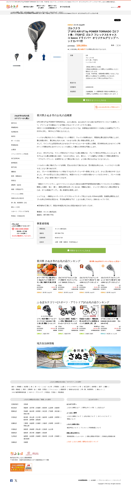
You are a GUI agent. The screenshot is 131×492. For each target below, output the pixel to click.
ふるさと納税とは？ (73, 407)
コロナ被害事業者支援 (19, 392)
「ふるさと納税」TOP (16, 12)
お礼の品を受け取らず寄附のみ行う (109, 107)
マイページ (95, 6)
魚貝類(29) (14, 132)
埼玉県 (108, 333)
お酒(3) (13, 149)
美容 (24, 389)
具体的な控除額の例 (108, 436)
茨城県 (26, 411)
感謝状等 (63, 389)
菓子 (100, 386)
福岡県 (26, 436)
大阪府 (44, 333)
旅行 (13, 386)
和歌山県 (26, 426)
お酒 (62, 386)
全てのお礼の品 (65, 7)
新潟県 (26, 417)
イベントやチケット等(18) (19, 154)
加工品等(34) (15, 158)
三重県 (26, 423)
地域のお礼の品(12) (17, 198)
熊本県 (45, 436)
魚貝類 (26, 386)
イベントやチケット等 (74, 386)
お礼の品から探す (29, 12)
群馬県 (38, 411)
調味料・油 (31, 389)
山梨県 (51, 417)
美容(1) (13, 180)
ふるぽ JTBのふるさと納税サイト (12, 6)
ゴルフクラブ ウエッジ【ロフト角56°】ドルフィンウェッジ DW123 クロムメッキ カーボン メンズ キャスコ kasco (67, 282)
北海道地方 (14, 404)
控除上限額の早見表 (93, 436)
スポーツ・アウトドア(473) (20, 211)
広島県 (45, 429)
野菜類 (56, 386)
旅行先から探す (29, 7)
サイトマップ (117, 480)
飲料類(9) (14, 163)
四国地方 (70, 25)
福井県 (45, 417)
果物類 (19, 386)
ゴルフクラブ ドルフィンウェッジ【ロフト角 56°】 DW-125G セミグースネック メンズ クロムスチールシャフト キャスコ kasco (110, 282)
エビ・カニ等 (47, 386)
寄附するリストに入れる (96, 100)
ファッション (53, 389)
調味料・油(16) (16, 185)
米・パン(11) (15, 140)
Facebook (11, 480)
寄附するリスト (101, 6)
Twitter (16, 480)
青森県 (26, 408)
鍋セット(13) (15, 207)
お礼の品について (89, 416)
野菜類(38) (14, 145)
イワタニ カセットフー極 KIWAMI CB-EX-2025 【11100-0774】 (110, 321)
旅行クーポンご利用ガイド (52, 7)
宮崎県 (57, 436)
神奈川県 (26, 414)
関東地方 (103, 333)
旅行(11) (14, 123)
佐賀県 (32, 436)
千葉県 (51, 411)
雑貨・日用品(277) (17, 189)
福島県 (57, 408)
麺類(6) (13, 171)
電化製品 (61, 392)
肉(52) (13, 136)
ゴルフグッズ (53, 12)
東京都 (57, 411)
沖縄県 (26, 442)
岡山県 (38, 429)
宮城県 (38, 408)
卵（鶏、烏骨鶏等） (87, 389)
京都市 (91, 333)
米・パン (38, 386)
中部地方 (14, 417)
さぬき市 (82, 25)
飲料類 (94, 386)
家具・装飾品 (16, 389)
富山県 (32, 417)
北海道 (26, 404)
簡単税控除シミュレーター (75, 436)
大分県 (51, 436)
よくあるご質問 (87, 6)
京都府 (87, 333)
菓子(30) (14, 167)
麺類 (105, 386)
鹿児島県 (26, 439)
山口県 (51, 429)
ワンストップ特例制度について (91, 427)
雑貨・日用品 (42, 389)
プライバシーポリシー (104, 480)
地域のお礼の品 (74, 389)
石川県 (38, 417)
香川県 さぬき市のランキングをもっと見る (104, 261)
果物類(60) (14, 127)
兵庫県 (51, 423)
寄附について (71, 419)
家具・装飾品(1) (16, 176)
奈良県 (57, 423)
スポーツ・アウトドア (42, 12)
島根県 (32, 429)
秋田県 (45, 408)
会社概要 (93, 480)
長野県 (57, 417)
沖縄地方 (14, 442)
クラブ (61, 12)
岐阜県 (26, 420)
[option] (37, 35)
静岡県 (32, 420)
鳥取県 (26, 429)
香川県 (76, 25)
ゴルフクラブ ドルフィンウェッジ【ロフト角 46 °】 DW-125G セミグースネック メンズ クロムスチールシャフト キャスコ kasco (89, 282)
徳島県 (26, 433)
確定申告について (72, 427)
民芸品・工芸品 (50, 392)
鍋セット (100, 389)
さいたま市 (114, 333)
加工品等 (87, 386)
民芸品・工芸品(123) (18, 216)
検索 (107, 6)
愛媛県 (38, 433)
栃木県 (32, 411)
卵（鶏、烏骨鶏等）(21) (19, 202)
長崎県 (38, 436)
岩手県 (32, 408)
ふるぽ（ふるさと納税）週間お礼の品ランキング (82, 441)
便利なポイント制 (88, 407)
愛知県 (38, 420)
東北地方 (14, 408)
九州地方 (14, 436)
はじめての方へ (77, 6)
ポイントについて (103, 416)
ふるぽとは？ (101, 407)
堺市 (48, 333)
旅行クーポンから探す (41, 7)
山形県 (51, 408)
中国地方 (14, 429)
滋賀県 (32, 423)
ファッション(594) (17, 194)
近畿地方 (39, 333)
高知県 (45, 433)
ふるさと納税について (74, 416)
